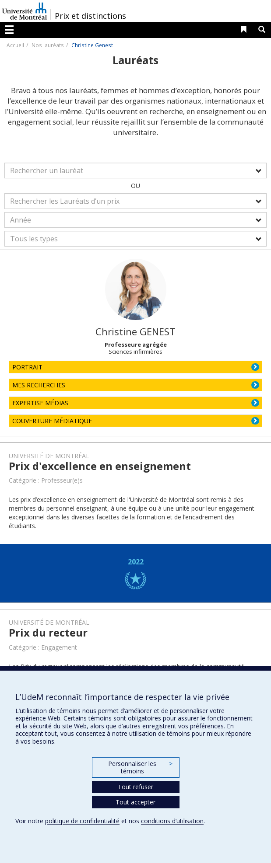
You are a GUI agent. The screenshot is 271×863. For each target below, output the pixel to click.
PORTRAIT (27, 367)
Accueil (15, 45)
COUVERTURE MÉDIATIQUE (52, 421)
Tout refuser (135, 787)
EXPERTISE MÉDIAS (40, 403)
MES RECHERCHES (38, 385)
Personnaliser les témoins (140, 767)
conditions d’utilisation (172, 821)
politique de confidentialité (82, 821)
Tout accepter (135, 802)
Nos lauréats (48, 45)
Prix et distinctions (90, 16)
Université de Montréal (24, 11)
